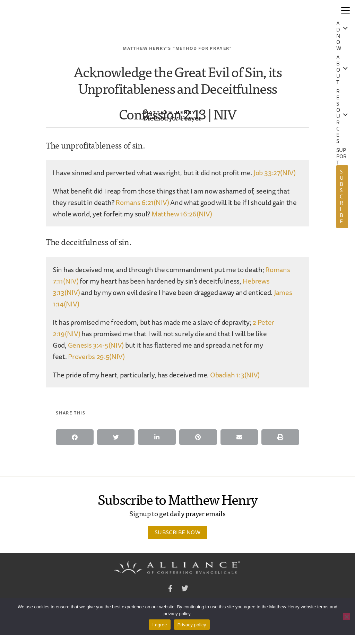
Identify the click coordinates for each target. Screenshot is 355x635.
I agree (159, 624)
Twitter (184, 589)
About (338, 70)
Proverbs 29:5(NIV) (96, 356)
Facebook (170, 589)
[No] (346, 616)
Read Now (338, 30)
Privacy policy (192, 624)
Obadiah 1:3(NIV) (235, 374)
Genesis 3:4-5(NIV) (96, 345)
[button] (75, 437)
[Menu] (345, 9)
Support (341, 156)
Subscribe (342, 196)
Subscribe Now (177, 532)
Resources (338, 116)
